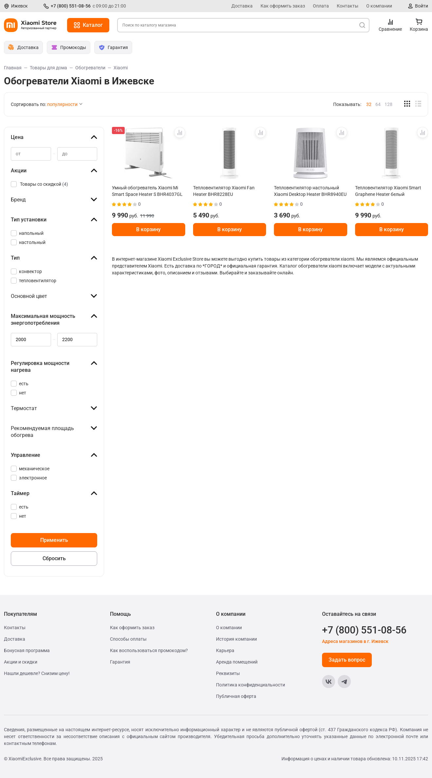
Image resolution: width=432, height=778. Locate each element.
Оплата (321, 6)
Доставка (242, 6)
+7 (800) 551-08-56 (71, 6)
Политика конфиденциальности (250, 684)
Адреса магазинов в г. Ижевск (355, 641)
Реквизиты (228, 673)
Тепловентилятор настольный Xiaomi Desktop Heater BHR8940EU (310, 191)
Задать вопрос (347, 660)
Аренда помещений (237, 662)
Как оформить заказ (283, 6)
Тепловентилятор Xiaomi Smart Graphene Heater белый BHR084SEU (388, 191)
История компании (236, 639)
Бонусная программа (27, 650)
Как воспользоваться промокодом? (149, 650)
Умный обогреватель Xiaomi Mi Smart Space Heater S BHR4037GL (147, 191)
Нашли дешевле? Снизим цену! (37, 673)
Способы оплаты (128, 639)
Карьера (225, 650)
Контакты (347, 6)
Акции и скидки (20, 662)
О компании (379, 6)
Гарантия (120, 662)
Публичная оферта (236, 696)
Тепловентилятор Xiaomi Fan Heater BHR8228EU (224, 191)
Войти (421, 6)
